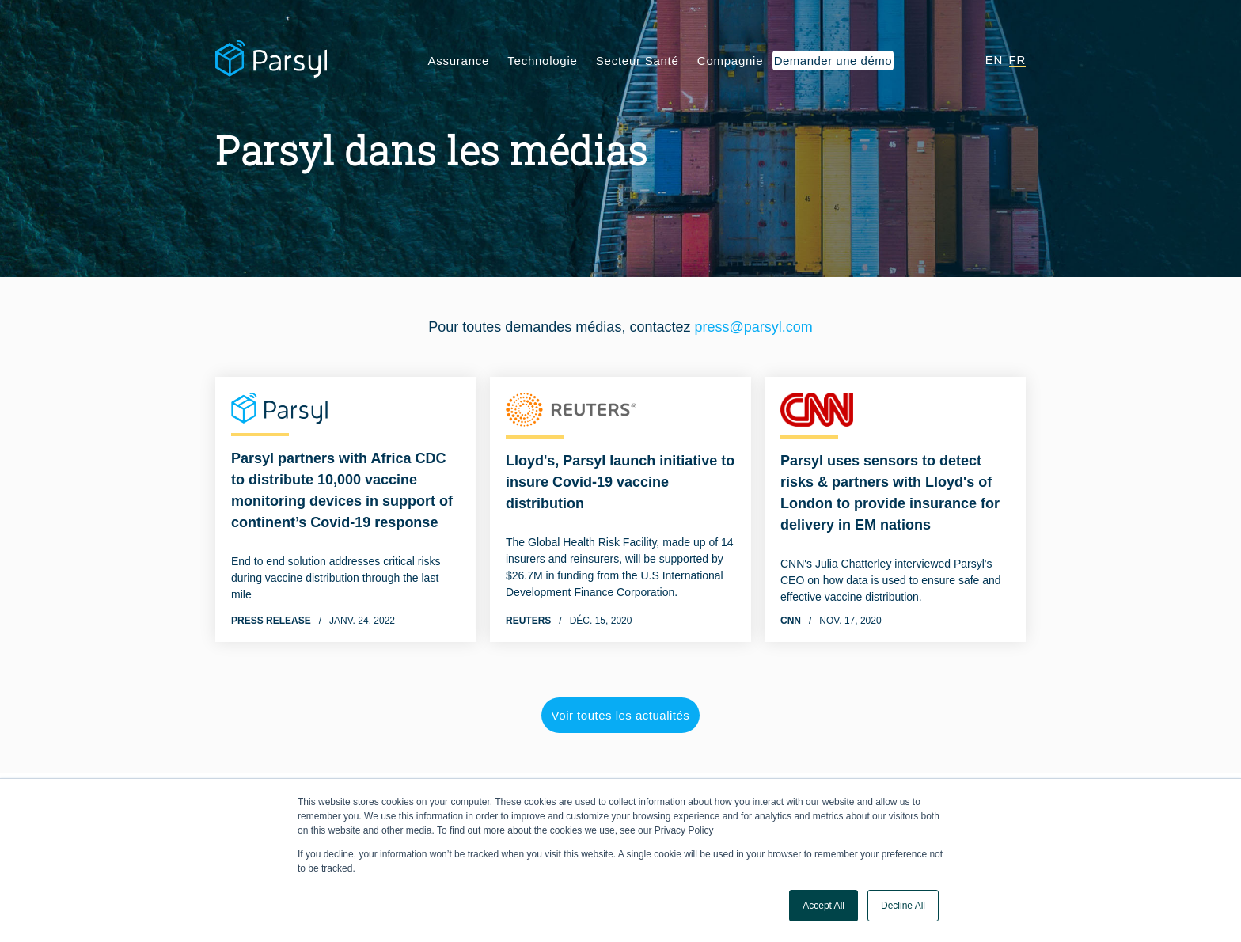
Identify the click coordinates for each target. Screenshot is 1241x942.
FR (1018, 59)
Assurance (459, 60)
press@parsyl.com (753, 327)
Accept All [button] (823, 905)
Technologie (542, 60)
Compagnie (730, 60)
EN (994, 59)
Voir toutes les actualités (621, 715)
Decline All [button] (903, 905)
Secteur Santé (637, 60)
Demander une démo (833, 60)
